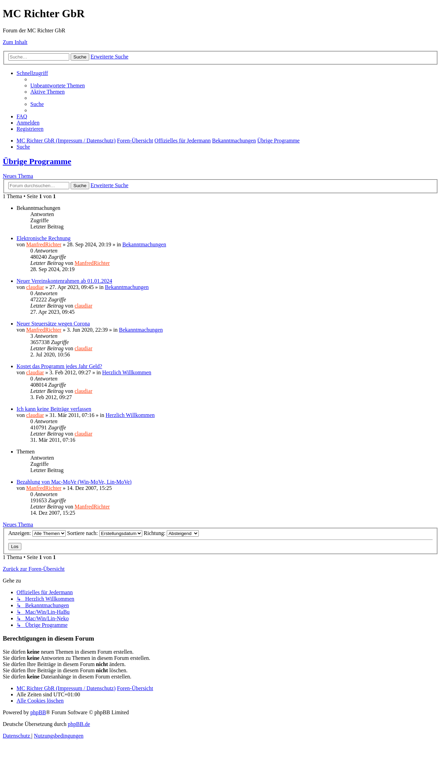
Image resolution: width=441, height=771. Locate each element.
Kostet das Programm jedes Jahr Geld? (59, 366)
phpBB (38, 712)
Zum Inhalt (15, 42)
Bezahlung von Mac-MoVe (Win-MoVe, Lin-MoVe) (74, 482)
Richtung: (171, 533)
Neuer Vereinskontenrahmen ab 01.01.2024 (64, 281)
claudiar (35, 287)
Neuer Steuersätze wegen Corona (53, 323)
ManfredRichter (43, 244)
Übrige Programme (37, 161)
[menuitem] (57, 85)
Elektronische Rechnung (44, 238)
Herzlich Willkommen (126, 372)
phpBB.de (79, 724)
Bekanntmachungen (144, 244)
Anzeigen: (37, 533)
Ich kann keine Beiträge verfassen (54, 409)
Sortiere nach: (104, 533)
